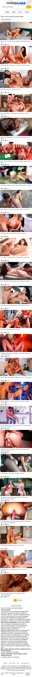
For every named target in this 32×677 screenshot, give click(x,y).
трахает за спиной (16, 605)
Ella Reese (2, 543)
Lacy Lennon (3, 207)
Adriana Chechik (4, 111)
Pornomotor (3, 39)
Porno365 (2, 351)
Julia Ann (2, 159)
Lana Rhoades (3, 375)
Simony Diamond (4, 399)
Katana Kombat (3, 63)
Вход (18, 663)
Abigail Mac (3, 87)
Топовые (23, 12)
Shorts (17, 12)
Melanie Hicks (3, 495)
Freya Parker (3, 255)
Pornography (3, 447)
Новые (10, 12)
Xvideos (2, 183)
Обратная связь (25, 663)
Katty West (2, 519)
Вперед (19, 600)
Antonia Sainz (3, 279)
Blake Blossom (3, 567)
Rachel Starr (3, 231)
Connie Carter (3, 423)
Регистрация (12, 663)
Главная (4, 12)
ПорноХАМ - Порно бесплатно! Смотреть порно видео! (13, 673)
